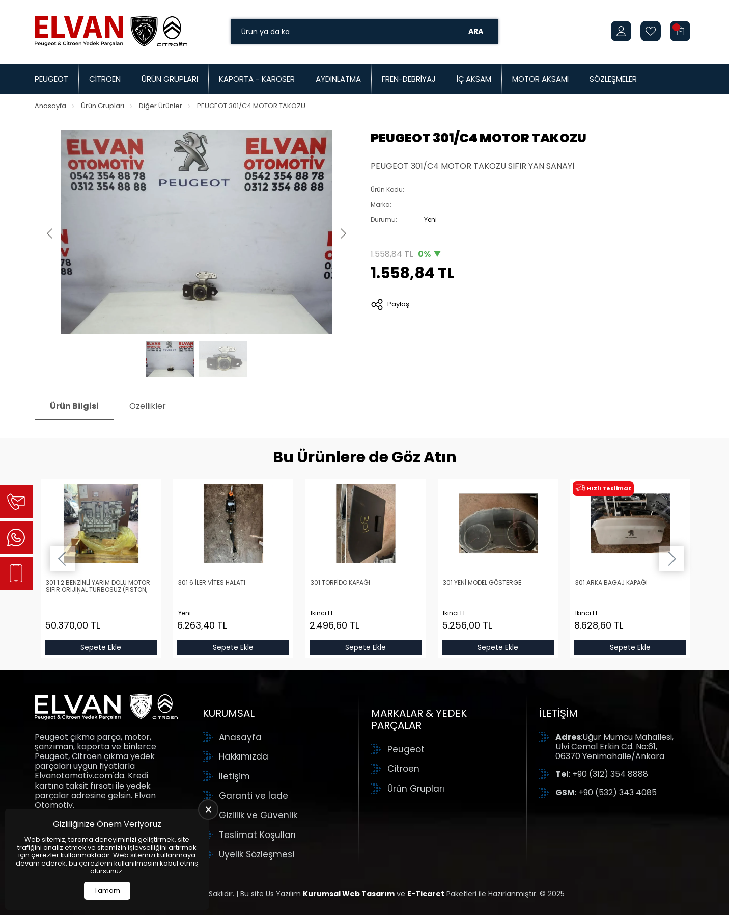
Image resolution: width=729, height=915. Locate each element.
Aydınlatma (338, 78)
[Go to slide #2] (223, 359)
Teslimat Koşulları (257, 835)
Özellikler (147, 406)
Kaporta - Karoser (257, 78)
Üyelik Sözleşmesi (256, 854)
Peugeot (51, 78)
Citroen (105, 78)
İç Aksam (474, 78)
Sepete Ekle (100, 647)
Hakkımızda (243, 756)
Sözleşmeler (613, 78)
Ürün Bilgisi (74, 406)
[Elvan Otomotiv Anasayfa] (111, 31)
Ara (475, 31)
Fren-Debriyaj (409, 78)
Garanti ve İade (253, 796)
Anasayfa (50, 106)
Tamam (107, 890)
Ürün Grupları (170, 78)
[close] (208, 809)
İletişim (234, 776)
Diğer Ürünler (160, 106)
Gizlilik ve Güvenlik (258, 815)
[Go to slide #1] (170, 359)
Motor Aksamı (540, 78)
